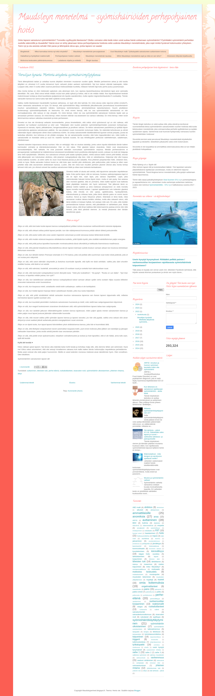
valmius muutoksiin (157, 655)
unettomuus (136, 647)
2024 (137, 304)
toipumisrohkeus (155, 637)
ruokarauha (143, 609)
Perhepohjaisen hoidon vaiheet (67, 56)
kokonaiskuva (154, 546)
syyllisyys (156, 617)
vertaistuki (140, 663)
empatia (160, 525)
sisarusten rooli (79, 371)
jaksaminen (137, 541)
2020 (137, 327)
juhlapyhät (146, 543)
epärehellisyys (155, 528)
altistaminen (155, 510)
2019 (137, 331)
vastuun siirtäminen (145, 660)
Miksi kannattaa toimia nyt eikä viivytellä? (51, 51)
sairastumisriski (139, 612)
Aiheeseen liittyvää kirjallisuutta (179, 56)
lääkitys (135, 564)
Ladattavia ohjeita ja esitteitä (69, 60)
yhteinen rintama (117, 371)
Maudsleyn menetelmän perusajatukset (89, 51)
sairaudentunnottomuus (142, 614)
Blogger (137, 690)
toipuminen (138, 637)
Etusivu (72, 383)
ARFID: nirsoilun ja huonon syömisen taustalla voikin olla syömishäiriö (151, 366)
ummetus (157, 645)
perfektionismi (147, 595)
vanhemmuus (157, 657)
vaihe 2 (148, 652)
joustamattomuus (154, 541)
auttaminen (31, 371)
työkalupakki (139, 644)
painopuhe (158, 589)
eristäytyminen (137, 530)
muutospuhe (154, 574)
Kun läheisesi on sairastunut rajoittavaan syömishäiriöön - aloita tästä (153, 390)
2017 (137, 338)
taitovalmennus (154, 629)
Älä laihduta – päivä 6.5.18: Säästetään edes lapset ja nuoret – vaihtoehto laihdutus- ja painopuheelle (154, 434)
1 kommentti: (25, 367)
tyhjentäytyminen (155, 642)
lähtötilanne (156, 562)
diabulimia (136, 525)
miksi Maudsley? (153, 567)
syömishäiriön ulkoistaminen (98, 371)
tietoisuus (156, 632)
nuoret (161, 579)
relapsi (139, 607)
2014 (137, 348)
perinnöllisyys (155, 598)
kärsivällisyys (157, 551)
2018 (137, 334)
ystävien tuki (137, 671)
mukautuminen (138, 574)
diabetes (157, 523)
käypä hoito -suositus (149, 554)
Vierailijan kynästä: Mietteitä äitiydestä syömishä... (145, 320)
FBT (157, 530)
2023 (137, 308)
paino (146, 589)
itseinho (157, 538)
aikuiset (140, 510)
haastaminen (150, 533)
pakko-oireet (138, 592)
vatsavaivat (160, 660)
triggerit (136, 639)
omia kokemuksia (151, 582)
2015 (137, 345)
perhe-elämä (54, 371)
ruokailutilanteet (66, 371)
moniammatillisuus (139, 569)
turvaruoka (154, 639)
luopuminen (137, 559)
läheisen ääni (154, 559)
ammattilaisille (142, 513)
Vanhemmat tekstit (118, 383)
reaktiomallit (158, 604)
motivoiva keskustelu (145, 572)
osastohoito (137, 589)
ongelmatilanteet (149, 586)
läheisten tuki (42, 371)
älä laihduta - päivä (157, 671)
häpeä (155, 536)
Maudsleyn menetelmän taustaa (98, 56)
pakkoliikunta (150, 592)
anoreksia (139, 516)
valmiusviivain (140, 658)
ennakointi (140, 528)
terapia (146, 632)
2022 (137, 311)
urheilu (146, 647)
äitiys (20, 374)
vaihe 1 (136, 652)
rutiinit (156, 609)
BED (134, 523)
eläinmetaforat (148, 525)
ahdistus (148, 507)
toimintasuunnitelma (153, 634)
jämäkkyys (157, 543)
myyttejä (149, 580)
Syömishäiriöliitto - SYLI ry (159, 185)
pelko (159, 592)
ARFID (135, 520)
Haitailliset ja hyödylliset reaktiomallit (35, 56)
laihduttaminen (138, 556)
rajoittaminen (137, 601)
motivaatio (156, 569)
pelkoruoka (136, 595)
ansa (156, 516)
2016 (137, 341)
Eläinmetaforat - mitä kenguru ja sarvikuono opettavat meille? (153, 456)
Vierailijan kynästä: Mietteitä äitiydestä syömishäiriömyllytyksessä (59, 75)
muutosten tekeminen (142, 577)
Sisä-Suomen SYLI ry (172, 180)
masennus (148, 564)
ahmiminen (160, 507)
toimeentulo (137, 634)
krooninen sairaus (155, 548)
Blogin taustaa (92, 60)
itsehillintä (145, 538)
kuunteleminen (138, 551)
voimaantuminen (139, 665)
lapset (156, 556)
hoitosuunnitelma (143, 536)
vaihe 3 (158, 652)
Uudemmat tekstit (27, 383)
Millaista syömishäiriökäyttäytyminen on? (153, 410)
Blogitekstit (24, 51)
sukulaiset (144, 617)
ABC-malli (137, 507)
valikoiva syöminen (140, 655)
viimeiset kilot (155, 663)
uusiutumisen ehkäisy (154, 650)
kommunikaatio (139, 548)
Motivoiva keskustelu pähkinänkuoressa (36, 60)
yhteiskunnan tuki (153, 668)
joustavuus (136, 543)
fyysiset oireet (137, 533)
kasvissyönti (137, 546)
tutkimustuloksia (139, 642)
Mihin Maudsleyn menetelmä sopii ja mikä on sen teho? (139, 56)
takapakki (136, 632)
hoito (161, 533)
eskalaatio (148, 530)
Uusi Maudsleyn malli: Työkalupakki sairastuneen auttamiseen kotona (138, 51)
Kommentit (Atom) (75, 391)
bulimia (145, 523)
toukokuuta (142, 314)
